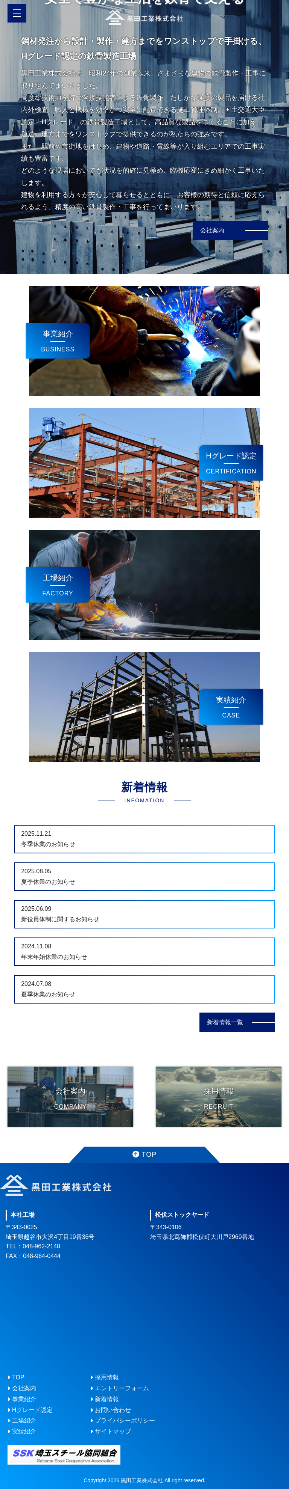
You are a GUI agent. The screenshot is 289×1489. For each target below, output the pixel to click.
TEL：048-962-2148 (33, 1246)
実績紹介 (231, 700)
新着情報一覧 (225, 1022)
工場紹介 (58, 578)
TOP (144, 1154)
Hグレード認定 (231, 456)
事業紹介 (58, 334)
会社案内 (212, 230)
